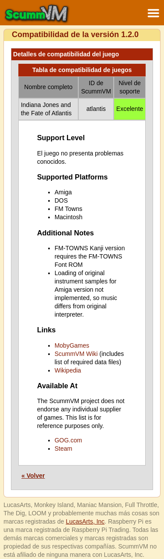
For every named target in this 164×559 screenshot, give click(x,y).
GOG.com (68, 440)
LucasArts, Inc (85, 521)
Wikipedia (68, 370)
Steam (63, 448)
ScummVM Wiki (76, 353)
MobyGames (72, 345)
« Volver (33, 475)
